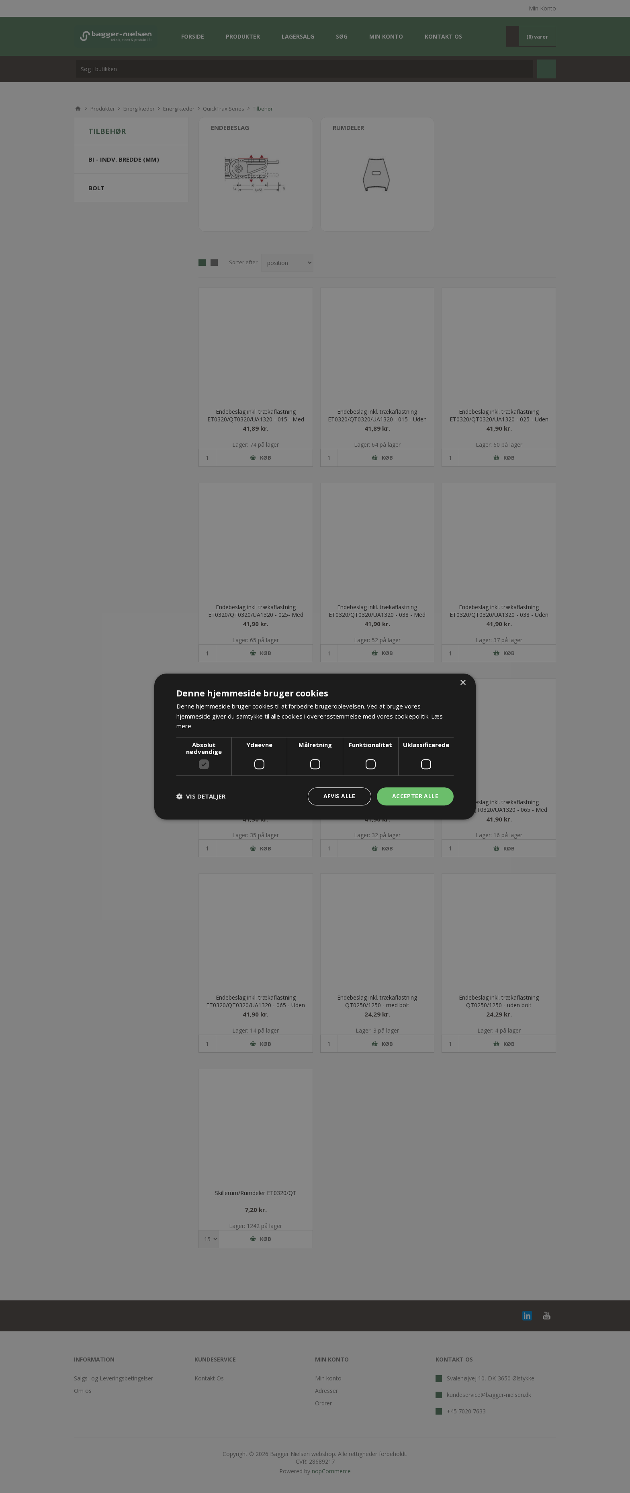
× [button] (463, 683)
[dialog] (315, 746)
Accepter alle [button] (415, 796)
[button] (200, 796)
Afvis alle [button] (339, 796)
